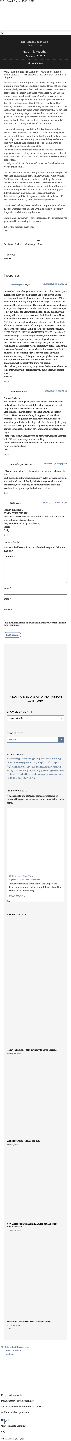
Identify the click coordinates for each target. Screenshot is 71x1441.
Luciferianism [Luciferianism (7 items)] (44, 766)
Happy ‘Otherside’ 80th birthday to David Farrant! (32, 1049)
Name (7, 588)
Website (8, 609)
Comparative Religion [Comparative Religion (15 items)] (47, 758)
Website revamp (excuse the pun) (23, 1140)
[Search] (61, 739)
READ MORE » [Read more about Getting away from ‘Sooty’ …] (17, 896)
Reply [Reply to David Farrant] (6, 454)
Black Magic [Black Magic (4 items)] (14, 758)
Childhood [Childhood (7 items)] (27, 758)
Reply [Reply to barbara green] (6, 381)
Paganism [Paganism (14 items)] (35, 770)
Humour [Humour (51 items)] (19, 766)
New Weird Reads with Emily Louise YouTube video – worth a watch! (33, 1225)
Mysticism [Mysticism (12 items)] (20, 770)
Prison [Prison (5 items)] (47, 770)
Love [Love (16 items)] (31, 766)
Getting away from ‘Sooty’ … (23, 876)
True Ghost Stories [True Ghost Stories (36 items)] (23, 777)
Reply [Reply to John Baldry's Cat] (6, 493)
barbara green (17, 284)
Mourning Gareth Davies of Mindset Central (29, 1321)
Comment (9, 556)
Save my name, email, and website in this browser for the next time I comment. (35, 624)
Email (7, 599)
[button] (35, 31)
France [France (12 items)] (31, 762)
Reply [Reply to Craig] (6, 535)
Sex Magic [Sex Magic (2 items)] (42, 774)
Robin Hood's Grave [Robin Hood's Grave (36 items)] (23, 774)
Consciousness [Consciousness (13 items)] (16, 762)
